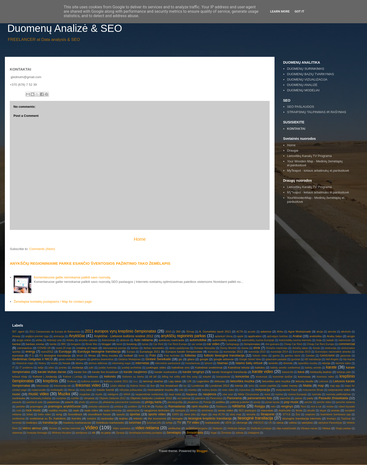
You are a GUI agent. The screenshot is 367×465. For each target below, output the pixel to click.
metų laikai (86, 390)
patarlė (69, 402)
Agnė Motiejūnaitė (299, 331)
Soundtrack (75, 414)
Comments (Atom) (42, 249)
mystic (99, 394)
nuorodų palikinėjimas (338, 394)
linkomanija (42, 385)
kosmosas (304, 376)
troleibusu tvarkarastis (110, 422)
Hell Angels (332, 359)
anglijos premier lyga (37, 336)
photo (82, 402)
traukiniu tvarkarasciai (77, 422)
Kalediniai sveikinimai (209, 367)
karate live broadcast (105, 371)
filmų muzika (110, 355)
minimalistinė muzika (160, 389)
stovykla (251, 414)
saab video (91, 410)
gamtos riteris (292, 355)
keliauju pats (344, 372)
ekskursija (330, 348)
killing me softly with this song (179, 376)
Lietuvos (323, 381)
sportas (135, 414)
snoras (335, 410)
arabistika (316, 336)
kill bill (153, 376)
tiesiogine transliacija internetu (301, 418)
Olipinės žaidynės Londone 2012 (151, 398)
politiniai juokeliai (239, 402)
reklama (238, 406)
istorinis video (343, 363)
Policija (207, 402)
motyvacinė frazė (287, 389)
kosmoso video (325, 376)
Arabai (297, 336)
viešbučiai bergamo (197, 428)
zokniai (239, 432)
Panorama (234, 398)
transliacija (50, 422)
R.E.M (146, 406)
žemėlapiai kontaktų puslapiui (145, 432)
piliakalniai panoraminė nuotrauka (121, 402)
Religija (259, 406)
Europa (131, 351)
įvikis (51, 367)
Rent (303, 406)
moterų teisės (209, 390)
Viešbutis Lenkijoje (261, 428)
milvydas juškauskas (131, 390)
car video (213, 344)
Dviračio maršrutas (276, 348)
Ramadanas (176, 406)
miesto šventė (105, 389)
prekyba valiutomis (98, 406)
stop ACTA (219, 414)
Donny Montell (228, 348)
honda (54, 363)
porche (308, 402)
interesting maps (121, 363)
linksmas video (88, 385)
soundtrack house (99, 414)
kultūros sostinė (90, 381)
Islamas (222, 363)
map (321, 385)
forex (141, 355)
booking (132, 344)
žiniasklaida (195, 432)
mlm (181, 390)
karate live (80, 371)
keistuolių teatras (321, 371)
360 (178, 331)
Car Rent (158, 344)
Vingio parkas (343, 428)
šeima (193, 410)
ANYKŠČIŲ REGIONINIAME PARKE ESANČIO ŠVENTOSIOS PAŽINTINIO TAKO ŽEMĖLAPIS (90, 263)
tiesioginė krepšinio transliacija (209, 418)
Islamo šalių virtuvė (249, 363)
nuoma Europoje (297, 394)
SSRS (175, 414)
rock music (33, 410)
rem (273, 406)
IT (13, 367)
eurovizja (18, 355)
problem (132, 406)
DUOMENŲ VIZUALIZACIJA (307, 79)
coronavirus (24, 347)
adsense (266, 331)
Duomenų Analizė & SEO (64, 28)
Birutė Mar (91, 344)
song (59, 414)
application (255, 336)
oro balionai (183, 398)
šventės (76, 418)
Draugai (292, 150)
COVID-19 (43, 347)
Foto (152, 355)
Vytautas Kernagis (37, 432)
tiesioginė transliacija (255, 418)
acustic (252, 331)
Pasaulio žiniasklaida (333, 398)
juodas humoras (107, 367)
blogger (106, 344)
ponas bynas (272, 402)
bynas (145, 344)
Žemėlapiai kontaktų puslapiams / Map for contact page (53, 301)
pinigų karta (153, 402)
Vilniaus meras (309, 428)
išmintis (288, 363)
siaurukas (267, 410)
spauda (120, 414)
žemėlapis (174, 432)
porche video (324, 402)
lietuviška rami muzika (276, 381)
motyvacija (262, 390)
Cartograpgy (232, 344)
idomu (79, 363)
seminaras (207, 410)
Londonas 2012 (219, 385)
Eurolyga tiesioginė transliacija (99, 351)
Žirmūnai (226, 432)
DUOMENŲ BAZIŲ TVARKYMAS (310, 74)
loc (185, 385)
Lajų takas (175, 381)
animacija (58, 336)
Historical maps (25, 363)
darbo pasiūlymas (179, 348)
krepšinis (50, 381)
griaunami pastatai (276, 359)
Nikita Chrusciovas (248, 394)
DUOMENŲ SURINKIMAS (305, 69)
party (310, 398)
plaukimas (193, 402)
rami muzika (199, 406)
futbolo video (259, 355)
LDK (189, 381)
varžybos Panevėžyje (330, 422)
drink (256, 348)
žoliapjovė (253, 432)
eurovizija (213, 351)
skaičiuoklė (284, 410)
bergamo (76, 344)
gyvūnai (295, 359)
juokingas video (156, 367)
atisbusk (124, 340)
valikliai (293, 422)
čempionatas (252, 344)
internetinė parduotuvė (168, 363)
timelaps (331, 418)
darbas (135, 348)
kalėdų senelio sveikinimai (285, 367)
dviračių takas (300, 348)
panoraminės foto (260, 398)
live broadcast (169, 385)
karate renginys (193, 372)
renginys (287, 406)
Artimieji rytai (54, 340)
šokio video (44, 414)
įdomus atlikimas (98, 363)
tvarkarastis (212, 422)
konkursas (261, 376)
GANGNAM (327, 355)
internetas (142, 363)
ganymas (345, 355)
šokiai (29, 414)
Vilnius (326, 428)
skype (323, 410)
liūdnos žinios (138, 385)
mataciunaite (39, 390)
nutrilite (75, 398)
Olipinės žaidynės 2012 (112, 398)
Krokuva (72, 381)
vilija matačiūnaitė (286, 428)
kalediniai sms (181, 367)
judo (91, 367)
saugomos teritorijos (157, 410)
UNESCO (258, 422)
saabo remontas (112, 410)
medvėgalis (56, 390)
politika (220, 402)
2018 (168, 331)
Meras (71, 390)
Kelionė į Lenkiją (72, 376)
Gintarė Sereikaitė (158, 359)
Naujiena (191, 394)
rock (18, 410)
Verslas (53, 428)
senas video (225, 410)
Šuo (298, 414)
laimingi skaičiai (153, 381)
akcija (319, 331)
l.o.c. (135, 381)
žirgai (213, 432)
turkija (169, 422)
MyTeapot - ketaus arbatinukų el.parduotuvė (318, 170)
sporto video (157, 414)
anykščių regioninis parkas (183, 336)
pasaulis (17, 402)
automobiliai (198, 340)
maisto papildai (267, 385)
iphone (208, 363)
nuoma (279, 394)
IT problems (26, 367)
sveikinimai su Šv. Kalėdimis (48, 418)
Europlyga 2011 (150, 351)
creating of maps (87, 347)
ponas (257, 402)
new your (227, 394)
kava (301, 372)
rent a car (316, 406)
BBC (63, 344)
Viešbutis (217, 428)
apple (240, 336)
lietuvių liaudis (304, 381)
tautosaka (107, 418)
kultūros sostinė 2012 (116, 381)
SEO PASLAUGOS (300, 106)
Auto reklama (143, 340)
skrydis (311, 410)
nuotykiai (61, 398)
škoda (299, 410)
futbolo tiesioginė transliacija (224, 355)
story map (235, 414)
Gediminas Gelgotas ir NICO (32, 359)
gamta (276, 355)
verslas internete (71, 428)
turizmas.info (154, 422)
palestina (200, 398)
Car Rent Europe (177, 344)
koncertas (242, 376)
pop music (291, 402)
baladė (330, 340)
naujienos (210, 394)
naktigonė (112, 394)
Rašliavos (221, 406)
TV (179, 422)
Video (91, 427)
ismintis (273, 363)
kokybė (207, 376)
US (270, 422)
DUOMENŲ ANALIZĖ (302, 85)
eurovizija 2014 (279, 351)
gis (180, 359)
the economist (157, 418)
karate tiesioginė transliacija (229, 371)
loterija (239, 385)
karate (331, 367)
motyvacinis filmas (313, 390)
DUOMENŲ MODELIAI (303, 90)
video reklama (147, 428)
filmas (92, 355)
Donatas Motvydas (204, 348)
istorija (326, 363)
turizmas (135, 422)
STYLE (287, 414)
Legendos (202, 381)
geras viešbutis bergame (72, 359)
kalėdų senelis (313, 367)
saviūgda (180, 410)
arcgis (351, 336)
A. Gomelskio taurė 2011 (215, 331)
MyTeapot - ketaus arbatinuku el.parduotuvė (318, 192)
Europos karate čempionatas (184, 351)
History (42, 363)
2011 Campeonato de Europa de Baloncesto (54, 331)
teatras (123, 418)
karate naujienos (135, 372)
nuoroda (316, 394)
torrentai (17, 422)
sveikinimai (18, 418)
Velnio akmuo (31, 428)
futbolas (190, 355)
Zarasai (120, 432)
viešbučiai (174, 428)
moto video (228, 390)
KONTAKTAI (296, 129)
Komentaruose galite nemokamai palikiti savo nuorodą (72, 277)
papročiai (285, 398)
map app (335, 385)
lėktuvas (219, 381)
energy (30, 351)
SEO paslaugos (247, 410)
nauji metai (175, 394)
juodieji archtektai (131, 367)
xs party (106, 432)
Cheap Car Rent (293, 344)
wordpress (82, 432)
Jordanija (77, 367)
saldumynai (132, 410)
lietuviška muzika (242, 381)
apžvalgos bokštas (277, 336)
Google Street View (250, 359)
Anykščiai (77, 336)
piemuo (94, 402)
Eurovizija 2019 (301, 351)
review (330, 406)
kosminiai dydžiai (282, 376)
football (128, 355)
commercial (347, 344)
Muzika (64, 394)
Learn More (280, 11)
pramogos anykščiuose (64, 406)
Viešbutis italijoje (236, 428)
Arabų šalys (334, 336)
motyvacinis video (339, 389)
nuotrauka (18, 398)
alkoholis (346, 331)
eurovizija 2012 (233, 351)
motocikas (245, 390)
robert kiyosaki (346, 406)
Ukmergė (242, 422)
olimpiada (89, 398)
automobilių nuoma (224, 340)
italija (41, 367)
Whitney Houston (61, 432)
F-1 (31, 355)
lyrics (251, 385)
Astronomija (108, 340)
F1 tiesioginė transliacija (55, 355)
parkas (298, 398)
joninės (63, 367)
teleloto (138, 418)
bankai (16, 344)
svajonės (310, 414)
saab (76, 410)
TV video (193, 422)
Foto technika (172, 355)
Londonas (198, 385)
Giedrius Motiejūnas (129, 359)
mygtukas (85, 394)
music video (38, 394)
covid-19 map (63, 348)
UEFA (228, 422)
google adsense (224, 359)
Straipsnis (268, 414)
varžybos (307, 422)
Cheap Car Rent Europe (320, 344)
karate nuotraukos (165, 371)
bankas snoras (35, 344)
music (16, 394)
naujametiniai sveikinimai (149, 394)
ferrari (80, 355)
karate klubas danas (52, 372)
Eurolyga (65, 351)
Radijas (159, 406)
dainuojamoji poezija (114, 348)
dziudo (316, 348)
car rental (197, 344)
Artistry (70, 340)
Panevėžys (216, 398)
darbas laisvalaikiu (153, 348)
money (192, 389)
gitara (191, 359)
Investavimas (192, 363)
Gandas (310, 355)
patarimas (53, 402)
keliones (93, 376)
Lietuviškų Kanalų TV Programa (309, 156)
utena (280, 422)
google (204, 359)
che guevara (272, 344)
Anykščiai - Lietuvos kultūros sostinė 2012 (123, 336)
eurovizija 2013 (257, 351)
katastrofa (287, 372)
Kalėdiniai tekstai (239, 367)
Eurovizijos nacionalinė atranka (333, 351)
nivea (267, 394)
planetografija (175, 402)
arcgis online (24, 340)
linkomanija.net (62, 385)
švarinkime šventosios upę (335, 414)
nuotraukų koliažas (40, 398)
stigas (204, 414)
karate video (262, 372)
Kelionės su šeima (133, 376)
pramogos (36, 406)
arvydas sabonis (88, 340)
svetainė (91, 418)
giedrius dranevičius (102, 359)
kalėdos (260, 367)
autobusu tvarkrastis (171, 340)
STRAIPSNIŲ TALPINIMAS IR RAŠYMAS (316, 112)
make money (289, 385)
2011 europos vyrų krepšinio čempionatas (120, 331)
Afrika (280, 331)
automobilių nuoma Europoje (258, 340)
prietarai (119, 406)
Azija (319, 340)
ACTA (239, 331)
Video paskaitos (122, 428)
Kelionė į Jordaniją (45, 376)
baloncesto (345, 340)
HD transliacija (313, 359)
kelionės (110, 376)
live (152, 385)
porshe (20, 406)
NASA (126, 394)
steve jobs (190, 414)
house (66, 363)
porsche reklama (345, 402)
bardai (53, 344)
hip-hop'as (349, 359)
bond (119, 344)
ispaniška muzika (307, 363)
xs (93, 432)
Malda (307, 385)
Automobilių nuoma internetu (295, 340)
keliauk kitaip (19, 376)
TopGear (346, 418)
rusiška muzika (58, 410)
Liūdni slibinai (118, 385)
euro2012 (47, 351)
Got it (299, 11)
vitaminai (17, 432)
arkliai (39, 340)
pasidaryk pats (34, 402)
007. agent (18, 331)
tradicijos (31, 422)
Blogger (202, 451)
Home (140, 239)
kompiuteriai (223, 376)
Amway (16, 336)
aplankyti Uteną (223, 336)
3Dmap (190, 331)
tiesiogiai (177, 418)
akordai (332, 331)
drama (244, 348)
